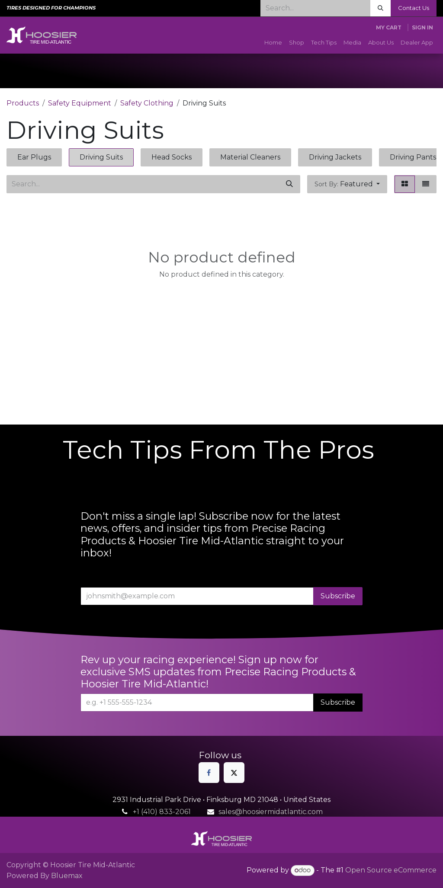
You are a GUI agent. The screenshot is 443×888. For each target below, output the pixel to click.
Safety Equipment (79, 103)
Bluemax (67, 876)
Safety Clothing (146, 103)
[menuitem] (273, 43)
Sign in (422, 27)
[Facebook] (209, 772)
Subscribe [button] (338, 596)
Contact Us (413, 7)
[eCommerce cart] (388, 27)
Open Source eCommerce (391, 870)
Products (22, 103)
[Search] (380, 8)
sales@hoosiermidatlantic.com (270, 812)
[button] (347, 184)
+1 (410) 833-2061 (162, 812)
